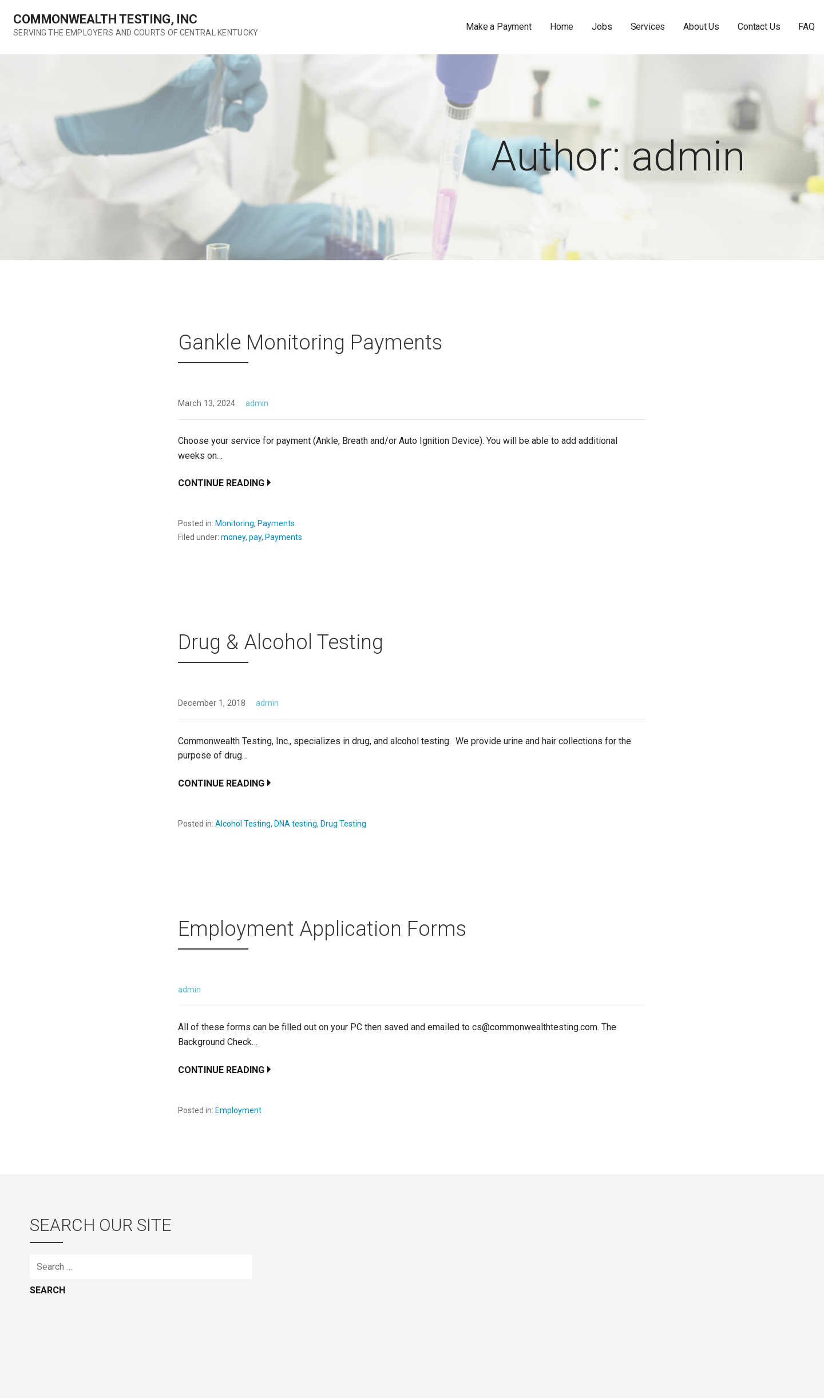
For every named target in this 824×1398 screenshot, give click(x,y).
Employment (238, 1110)
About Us (701, 26)
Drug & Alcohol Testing (280, 642)
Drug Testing (343, 823)
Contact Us (759, 26)
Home (561, 26)
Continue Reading (221, 483)
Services (648, 26)
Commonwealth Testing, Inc (105, 19)
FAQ (806, 26)
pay (255, 537)
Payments (276, 523)
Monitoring (234, 523)
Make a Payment (499, 26)
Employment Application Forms (322, 929)
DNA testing (295, 823)
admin (256, 403)
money (233, 537)
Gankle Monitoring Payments (310, 343)
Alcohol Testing (243, 823)
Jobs (602, 26)
